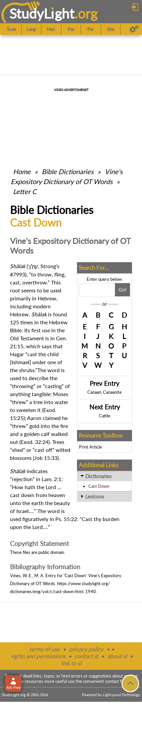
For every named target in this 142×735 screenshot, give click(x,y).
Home (22, 171)
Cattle (104, 415)
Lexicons (94, 496)
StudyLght (41, 13)
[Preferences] (134, 29)
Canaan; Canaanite (104, 392)
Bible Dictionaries (68, 171)
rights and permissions (38, 656)
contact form (117, 681)
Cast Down (98, 486)
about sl (117, 656)
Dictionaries (98, 476)
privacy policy (86, 649)
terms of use (44, 649)
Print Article (90, 447)
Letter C (24, 191)
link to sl (71, 663)
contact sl (86, 656)
